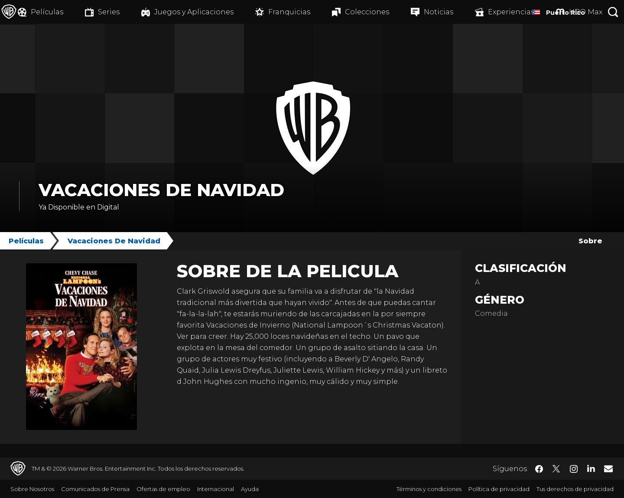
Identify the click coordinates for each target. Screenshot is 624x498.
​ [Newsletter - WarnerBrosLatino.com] (608, 468)
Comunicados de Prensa (95, 488)
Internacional (215, 488)
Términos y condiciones (429, 488)
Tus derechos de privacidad (575, 488)
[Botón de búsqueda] (613, 12)
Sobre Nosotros (32, 488)
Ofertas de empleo (163, 488)
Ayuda (250, 488)
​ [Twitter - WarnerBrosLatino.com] (556, 469)
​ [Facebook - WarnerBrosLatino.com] (539, 469)
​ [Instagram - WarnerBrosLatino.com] (574, 469)
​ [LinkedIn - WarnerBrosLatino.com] (591, 468)
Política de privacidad (499, 488)
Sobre (590, 241)
